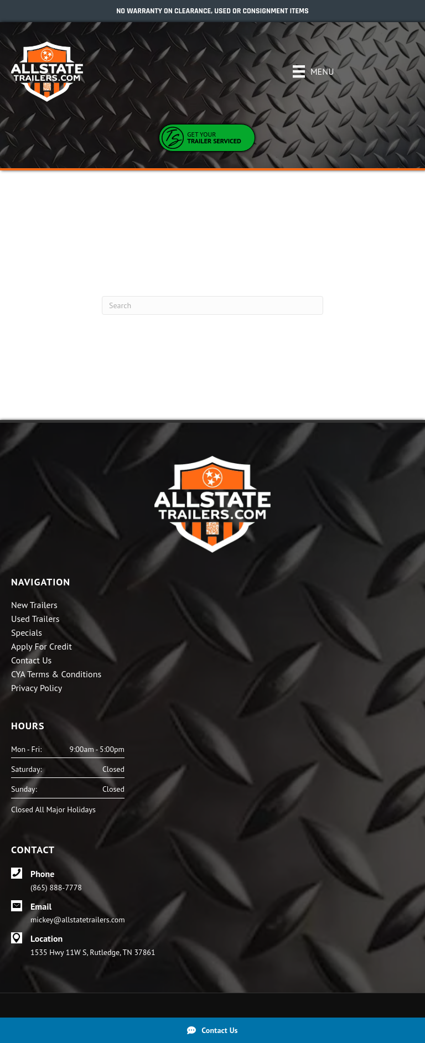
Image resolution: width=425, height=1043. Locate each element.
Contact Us (31, 661)
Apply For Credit (41, 647)
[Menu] (313, 71)
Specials (26, 633)
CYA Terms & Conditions (56, 674)
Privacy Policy (36, 688)
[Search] (212, 305)
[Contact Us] (212, 1030)
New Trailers (34, 605)
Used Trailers (35, 619)
